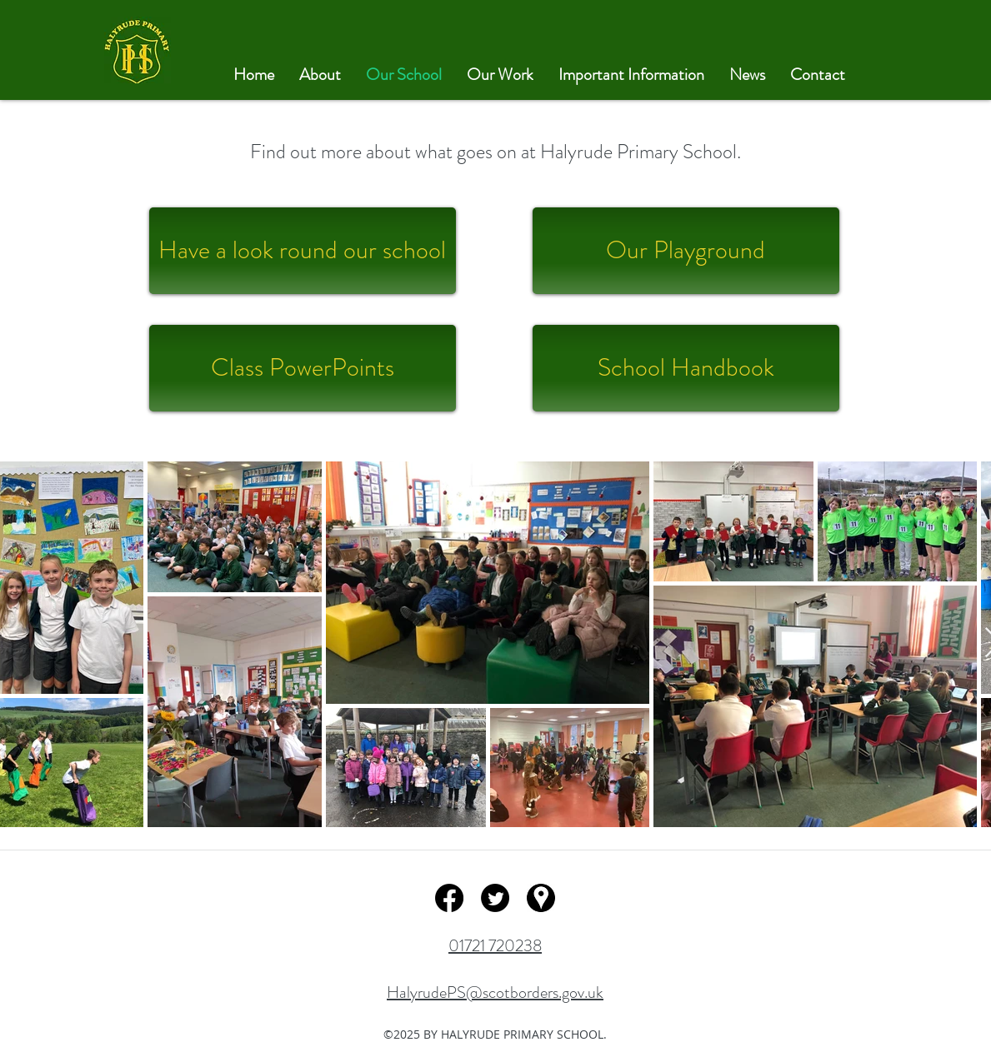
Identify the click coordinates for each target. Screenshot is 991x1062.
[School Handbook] (686, 368)
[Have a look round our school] (302, 250)
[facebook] (449, 898)
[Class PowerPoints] (302, 368)
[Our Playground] (686, 250)
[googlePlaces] (541, 898)
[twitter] (495, 898)
